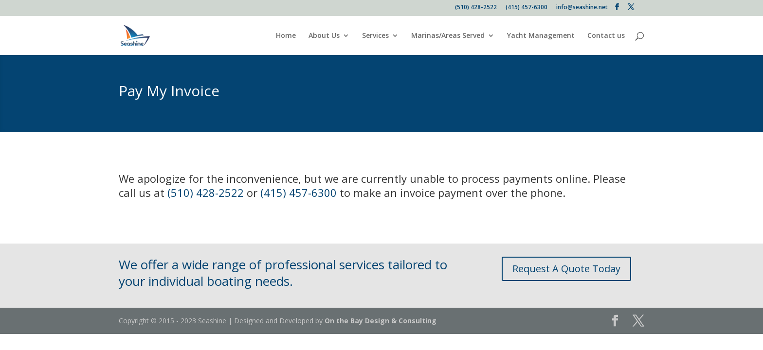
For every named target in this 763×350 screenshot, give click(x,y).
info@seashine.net (582, 7)
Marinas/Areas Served (448, 36)
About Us (324, 36)
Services (375, 36)
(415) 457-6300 (526, 7)
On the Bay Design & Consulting (380, 320)
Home (286, 36)
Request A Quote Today (566, 268)
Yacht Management (541, 36)
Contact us (606, 36)
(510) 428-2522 (476, 7)
